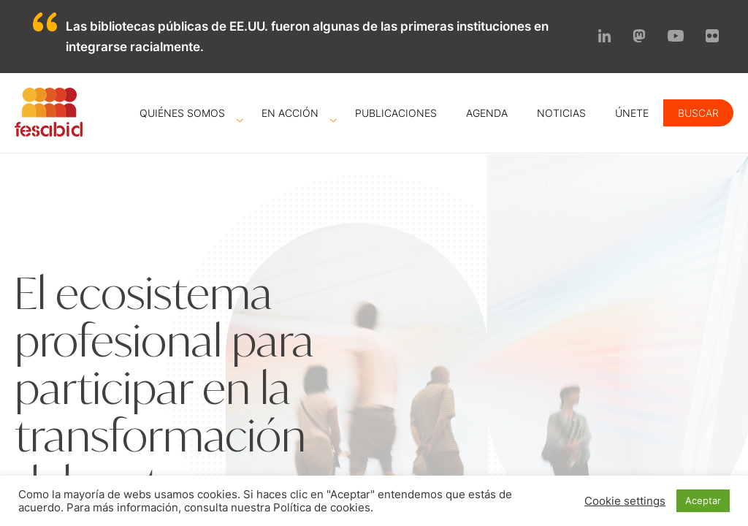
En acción (290, 113)
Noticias (561, 113)
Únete (632, 113)
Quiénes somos (182, 113)
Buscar (698, 113)
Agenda (487, 113)
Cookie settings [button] (624, 501)
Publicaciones (396, 113)
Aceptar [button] (703, 500)
